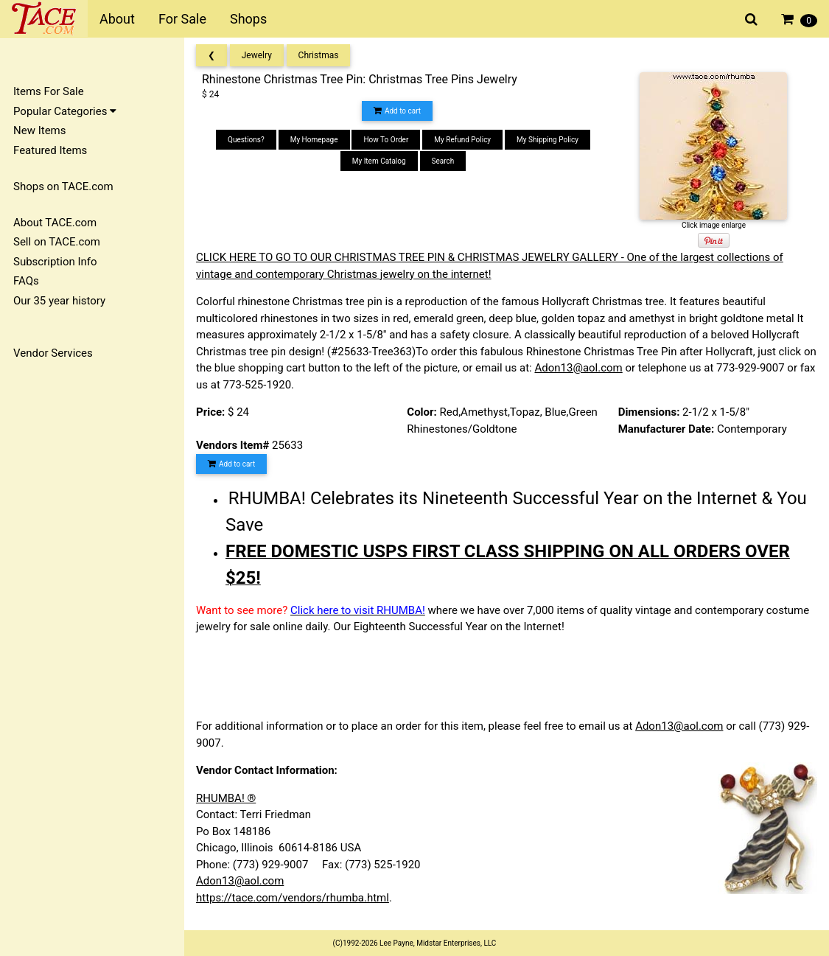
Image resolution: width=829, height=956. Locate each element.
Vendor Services (53, 353)
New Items (39, 130)
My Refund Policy (462, 140)
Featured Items (50, 150)
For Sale (182, 19)
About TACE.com (55, 222)
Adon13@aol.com (578, 367)
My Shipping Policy (547, 140)
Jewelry (257, 55)
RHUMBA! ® (226, 798)
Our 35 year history (59, 300)
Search (443, 161)
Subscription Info (55, 261)
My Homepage (314, 140)
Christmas (318, 55)
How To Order (385, 140)
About (117, 19)
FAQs (26, 280)
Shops (248, 19)
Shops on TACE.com (63, 186)
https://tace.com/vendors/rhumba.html (292, 897)
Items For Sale (48, 91)
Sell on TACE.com (56, 241)
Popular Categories (64, 111)
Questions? (246, 140)
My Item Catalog (379, 161)
